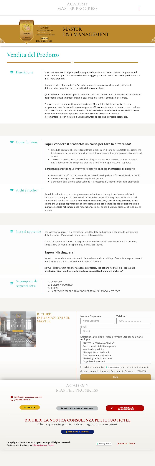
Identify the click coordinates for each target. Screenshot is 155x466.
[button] (139, 13)
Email (83, 381)
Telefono (121, 370)
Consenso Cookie (126, 460)
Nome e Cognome (90, 370)
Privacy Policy (105, 460)
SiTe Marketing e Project (43, 461)
